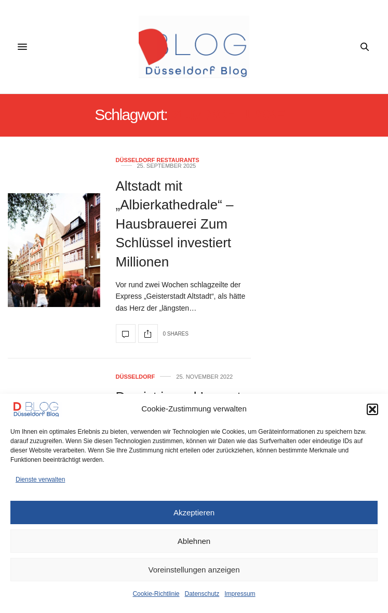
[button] (372, 409)
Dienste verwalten (40, 479)
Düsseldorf (135, 377)
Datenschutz (202, 593)
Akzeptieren (194, 512)
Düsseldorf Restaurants (157, 160)
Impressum (239, 593)
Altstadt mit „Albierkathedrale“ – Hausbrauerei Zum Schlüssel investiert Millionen (175, 224)
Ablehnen (194, 541)
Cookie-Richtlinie (155, 593)
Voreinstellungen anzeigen (194, 569)
